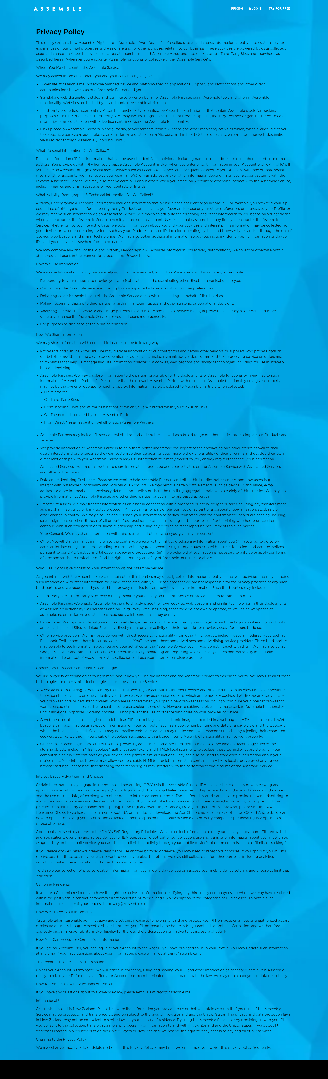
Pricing (237, 8)
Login (255, 8)
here (198, 657)
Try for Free (279, 8)
